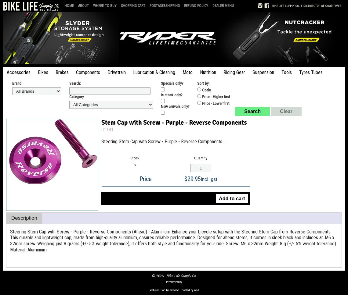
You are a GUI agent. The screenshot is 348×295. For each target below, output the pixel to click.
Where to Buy (105, 6)
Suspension (263, 72)
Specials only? (172, 83)
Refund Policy (196, 6)
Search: (75, 83)
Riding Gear (234, 72)
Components (88, 72)
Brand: (17, 83)
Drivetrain (116, 72)
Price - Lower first (213, 103)
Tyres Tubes (311, 72)
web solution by (164, 290)
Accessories (19, 72)
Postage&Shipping (165, 6)
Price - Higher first (213, 96)
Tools (286, 72)
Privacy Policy (174, 281)
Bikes (43, 72)
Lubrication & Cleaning (154, 72)
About (83, 6)
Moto (188, 72)
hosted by (190, 290)
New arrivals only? (175, 106)
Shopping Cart (133, 6)
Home (69, 6)
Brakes (62, 72)
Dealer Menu (223, 6)
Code (204, 89)
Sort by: (203, 83)
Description (24, 218)
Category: (77, 96)
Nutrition (208, 72)
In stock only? (172, 95)
